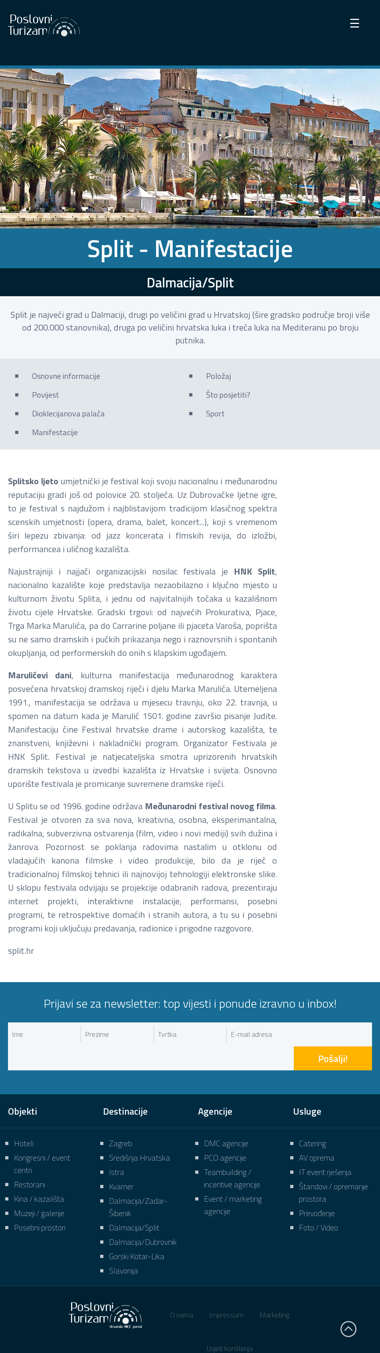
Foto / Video (318, 1203)
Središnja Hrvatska (139, 1133)
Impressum (226, 1291)
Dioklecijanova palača (68, 413)
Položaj (218, 376)
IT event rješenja (325, 1148)
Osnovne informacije (66, 376)
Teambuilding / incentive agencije (232, 1154)
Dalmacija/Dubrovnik (143, 1218)
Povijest (45, 394)
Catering (312, 1119)
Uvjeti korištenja (230, 1324)
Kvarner (121, 1162)
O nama (181, 1291)
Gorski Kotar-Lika (136, 1232)
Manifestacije (55, 432)
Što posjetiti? (228, 394)
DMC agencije (226, 1119)
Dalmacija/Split (134, 1203)
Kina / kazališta (39, 1175)
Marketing (274, 1291)
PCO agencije (225, 1133)
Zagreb (120, 1119)
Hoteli (24, 1119)
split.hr (21, 950)
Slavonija (123, 1246)
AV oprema (316, 1133)
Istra (116, 1148)
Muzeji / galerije (39, 1189)
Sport (215, 413)
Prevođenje (317, 1189)
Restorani (29, 1160)
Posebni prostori (39, 1203)
